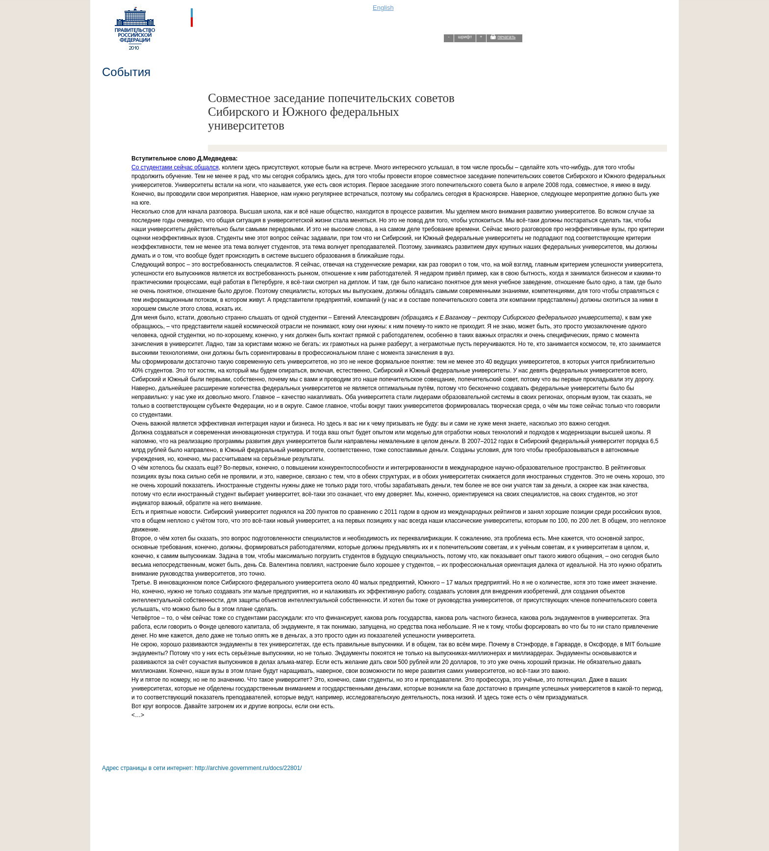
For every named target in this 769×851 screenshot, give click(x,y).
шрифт (465, 36)
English (383, 7)
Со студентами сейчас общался (175, 167)
